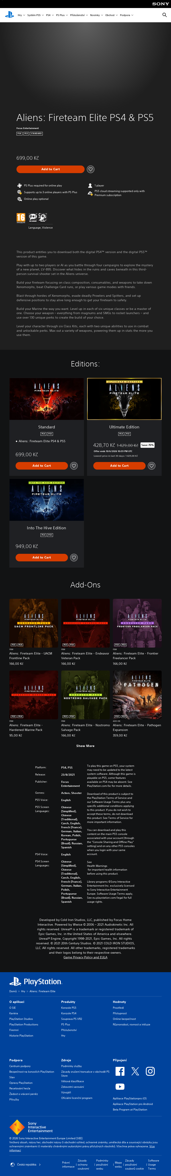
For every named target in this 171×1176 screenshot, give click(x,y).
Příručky (14, 1099)
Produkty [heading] (68, 1002)
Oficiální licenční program (76, 1098)
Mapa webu (118, 1164)
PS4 (48, 15)
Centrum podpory (20, 1066)
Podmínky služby (71, 1066)
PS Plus (60, 15)
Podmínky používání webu (102, 1164)
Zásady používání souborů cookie (134, 1164)
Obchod (109, 15)
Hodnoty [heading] (119, 1002)
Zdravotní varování (72, 1087)
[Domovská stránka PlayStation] (9, 15)
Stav (12, 1077)
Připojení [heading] (120, 1060)
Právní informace (68, 1164)
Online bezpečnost (124, 1019)
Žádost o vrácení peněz (23, 1094)
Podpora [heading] (15, 1060)
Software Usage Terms (153, 1164)
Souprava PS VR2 (71, 1019)
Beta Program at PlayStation (130, 1109)
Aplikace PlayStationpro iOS (130, 1098)
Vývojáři (66, 1092)
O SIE (12, 1008)
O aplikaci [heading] (16, 1002)
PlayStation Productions (23, 1024)
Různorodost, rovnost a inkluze (131, 1024)
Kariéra (13, 1013)
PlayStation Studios (21, 1019)
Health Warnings (97, 866)
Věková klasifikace (72, 1081)
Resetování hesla (19, 1088)
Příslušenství (77, 15)
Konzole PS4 (68, 1013)
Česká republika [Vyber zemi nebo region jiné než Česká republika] (25, 1165)
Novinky (95, 15)
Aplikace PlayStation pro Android (133, 1104)
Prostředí (118, 1008)
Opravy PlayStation (21, 1083)
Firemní (13, 1030)
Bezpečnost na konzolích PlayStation (31, 1072)
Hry (20, 15)
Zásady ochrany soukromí (83, 1164)
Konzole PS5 (68, 1008)
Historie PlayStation (21, 1035)
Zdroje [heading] (66, 1060)
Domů (13, 991)
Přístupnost (120, 1013)
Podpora (125, 15)
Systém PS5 (34, 15)
